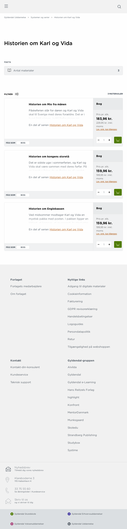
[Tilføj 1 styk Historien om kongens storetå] (109, 192)
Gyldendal (74, 374)
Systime (73, 450)
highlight (73, 397)
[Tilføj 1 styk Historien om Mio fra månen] (109, 140)
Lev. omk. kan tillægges (106, 129)
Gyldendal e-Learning (82, 382)
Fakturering (75, 301)
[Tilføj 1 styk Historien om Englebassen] (109, 244)
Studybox (74, 442)
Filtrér (12, 94)
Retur (71, 339)
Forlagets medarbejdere (26, 286)
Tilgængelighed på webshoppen (89, 346)
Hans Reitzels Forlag (81, 389)
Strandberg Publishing (82, 435)
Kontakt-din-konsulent (25, 367)
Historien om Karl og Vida (66, 125)
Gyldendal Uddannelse (15, 17)
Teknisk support (20, 382)
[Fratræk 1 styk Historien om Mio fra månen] (98, 140)
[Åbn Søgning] (119, 6)
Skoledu (73, 427)
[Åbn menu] (6, 7)
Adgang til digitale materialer (87, 286)
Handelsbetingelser (80, 316)
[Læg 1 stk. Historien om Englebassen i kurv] (118, 244)
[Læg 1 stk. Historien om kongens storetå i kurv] (118, 192)
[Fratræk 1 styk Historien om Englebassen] (98, 244)
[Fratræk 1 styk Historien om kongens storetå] (98, 192)
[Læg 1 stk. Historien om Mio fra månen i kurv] (118, 140)
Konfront (73, 405)
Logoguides (75, 324)
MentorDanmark (78, 412)
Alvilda (72, 367)
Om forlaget (18, 293)
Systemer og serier (40, 17)
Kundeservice (19, 374)
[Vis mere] (63, 55)
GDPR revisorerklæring (82, 309)
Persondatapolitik (79, 331)
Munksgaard (76, 420)
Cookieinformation (79, 293)
